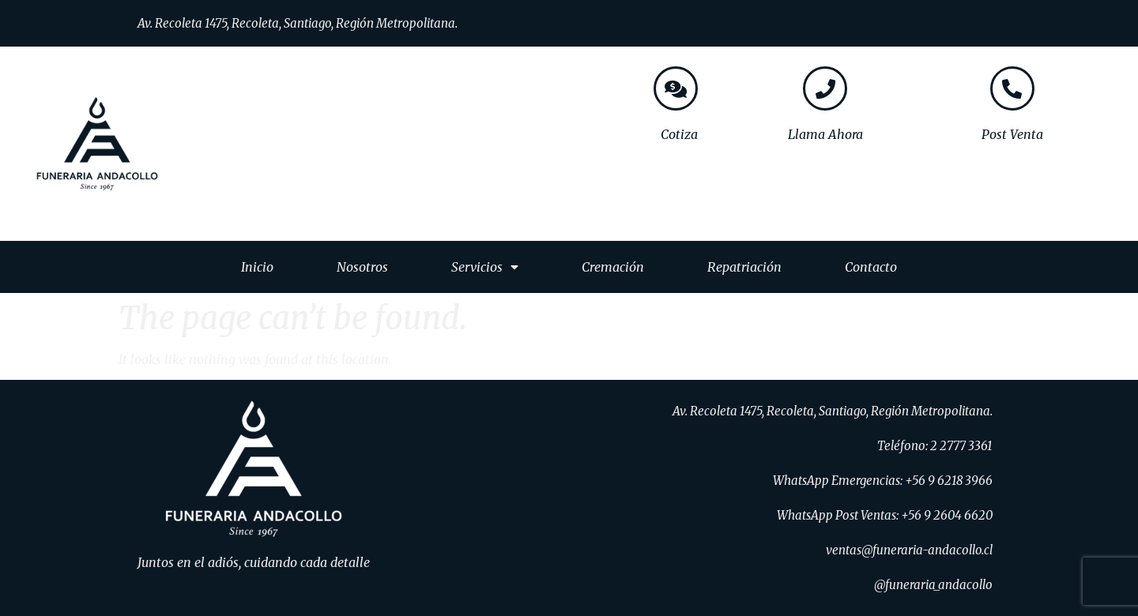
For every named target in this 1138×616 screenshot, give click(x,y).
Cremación (613, 267)
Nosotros (362, 267)
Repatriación (744, 267)
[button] (298, 23)
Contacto (871, 267)
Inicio (257, 267)
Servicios (484, 267)
